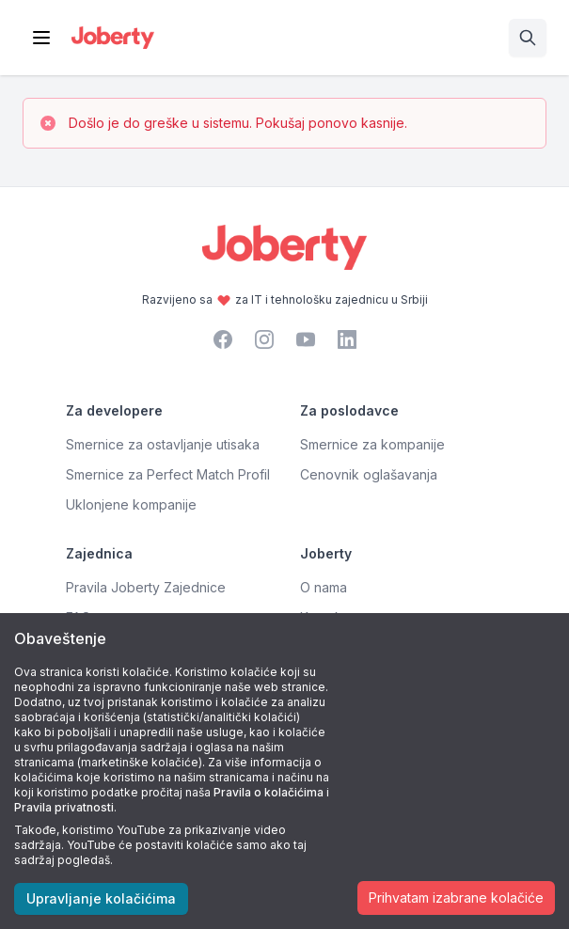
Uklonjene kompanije (131, 504)
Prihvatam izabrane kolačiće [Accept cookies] (456, 897)
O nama (323, 587)
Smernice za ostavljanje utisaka (163, 444)
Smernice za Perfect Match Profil (168, 474)
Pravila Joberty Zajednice (146, 587)
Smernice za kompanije (372, 444)
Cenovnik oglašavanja (368, 474)
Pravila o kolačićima (268, 792)
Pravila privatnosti (64, 807)
